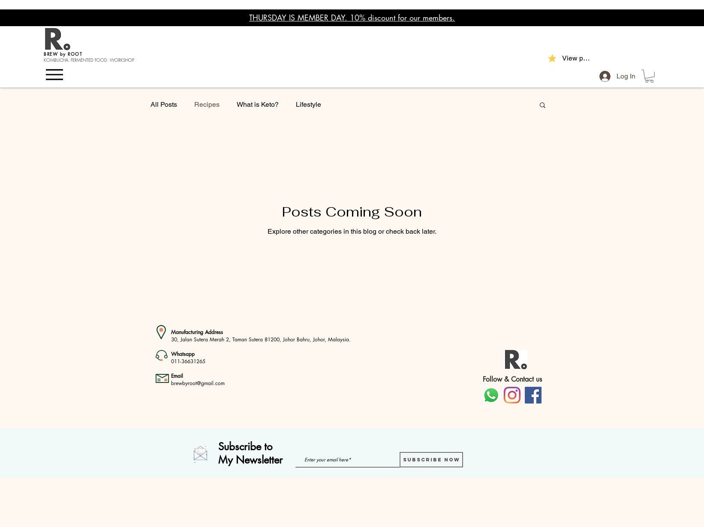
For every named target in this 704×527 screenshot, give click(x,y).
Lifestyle (308, 104)
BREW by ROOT (63, 54)
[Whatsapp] (491, 395)
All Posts (163, 104)
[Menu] (56, 74)
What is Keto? (258, 104)
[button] (649, 76)
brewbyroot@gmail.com (198, 383)
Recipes (207, 104)
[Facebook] (533, 395)
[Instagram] (512, 395)
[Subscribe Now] (431, 459)
